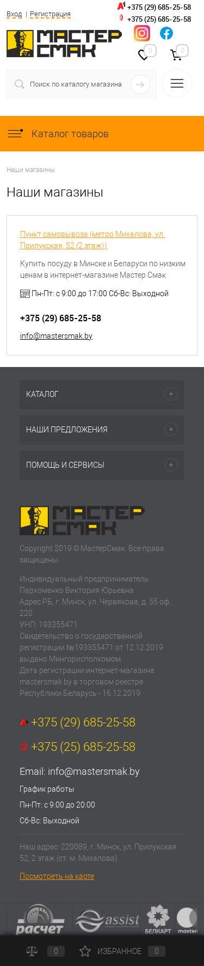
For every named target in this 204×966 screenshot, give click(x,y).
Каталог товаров (58, 133)
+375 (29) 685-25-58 (159, 7)
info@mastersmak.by (56, 336)
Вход (14, 14)
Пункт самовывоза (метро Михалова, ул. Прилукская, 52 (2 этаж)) (92, 240)
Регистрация (50, 14)
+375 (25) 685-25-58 (159, 19)
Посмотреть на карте (57, 876)
